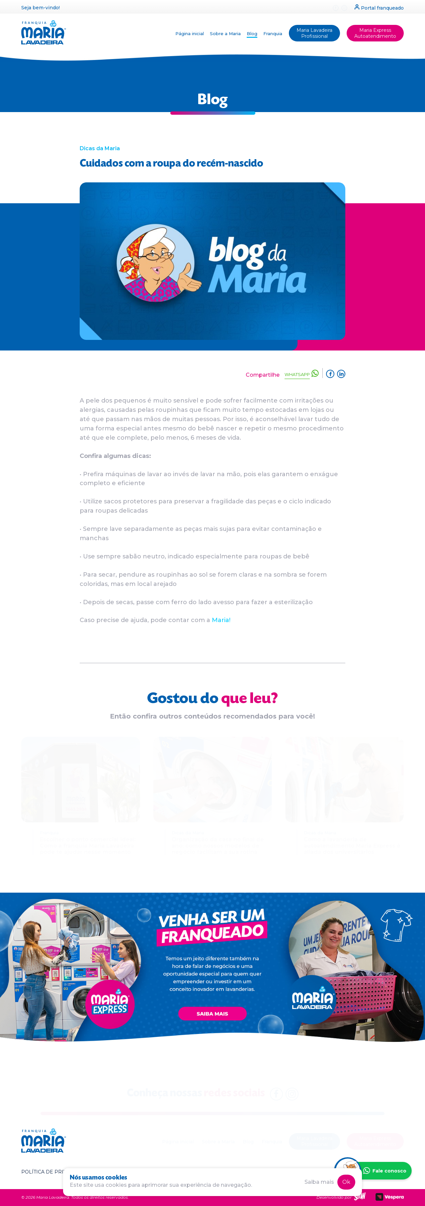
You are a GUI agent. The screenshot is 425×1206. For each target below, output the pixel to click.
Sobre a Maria (225, 33)
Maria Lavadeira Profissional (314, 33)
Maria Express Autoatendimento (375, 33)
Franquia (272, 33)
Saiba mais (319, 1182)
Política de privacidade (55, 1172)
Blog (252, 33)
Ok (346, 1182)
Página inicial (189, 33)
